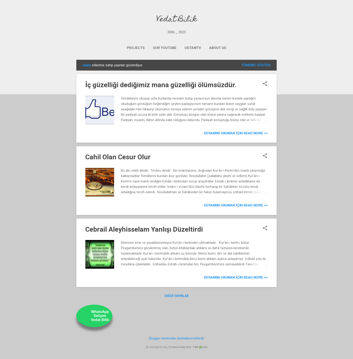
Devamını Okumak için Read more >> (236, 133)
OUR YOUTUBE (164, 48)
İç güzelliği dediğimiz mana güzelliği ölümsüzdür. (160, 85)
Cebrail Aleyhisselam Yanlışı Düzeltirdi (144, 229)
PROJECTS (136, 48)
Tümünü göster (255, 65)
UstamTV (193, 48)
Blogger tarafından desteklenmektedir (176, 338)
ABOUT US (217, 48)
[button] (265, 84)
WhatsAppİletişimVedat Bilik (100, 316)
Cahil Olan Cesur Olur (118, 157)
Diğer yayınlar (177, 296)
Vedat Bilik (176, 20)
